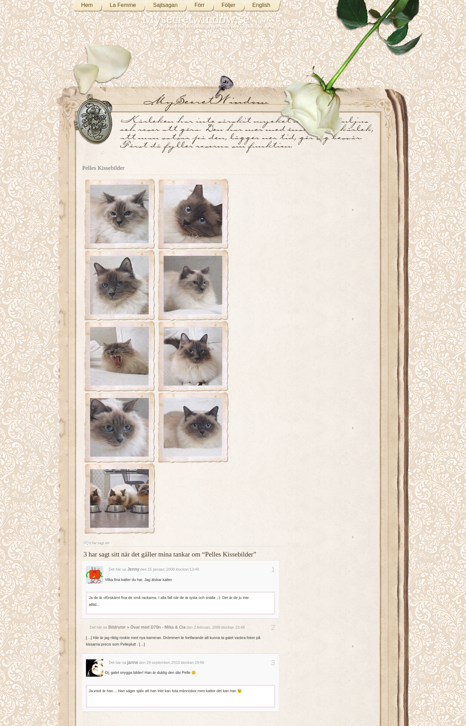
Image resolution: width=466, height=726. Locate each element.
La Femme (123, 5)
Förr (199, 5)
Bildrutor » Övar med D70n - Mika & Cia (147, 627)
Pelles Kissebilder (103, 168)
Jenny (133, 569)
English (261, 5)
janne (132, 662)
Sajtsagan (165, 5)
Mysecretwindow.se (196, 18)
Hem (87, 5)
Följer (228, 5)
